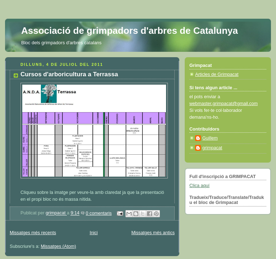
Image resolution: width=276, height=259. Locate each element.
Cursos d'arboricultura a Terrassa (69, 74)
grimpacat (56, 213)
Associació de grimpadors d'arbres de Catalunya (129, 30)
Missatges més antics (153, 232)
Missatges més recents (33, 232)
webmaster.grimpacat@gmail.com (223, 103)
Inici (93, 232)
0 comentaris (99, 213)
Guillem (210, 138)
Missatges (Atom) (58, 246)
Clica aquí (199, 185)
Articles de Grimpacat (217, 74)
